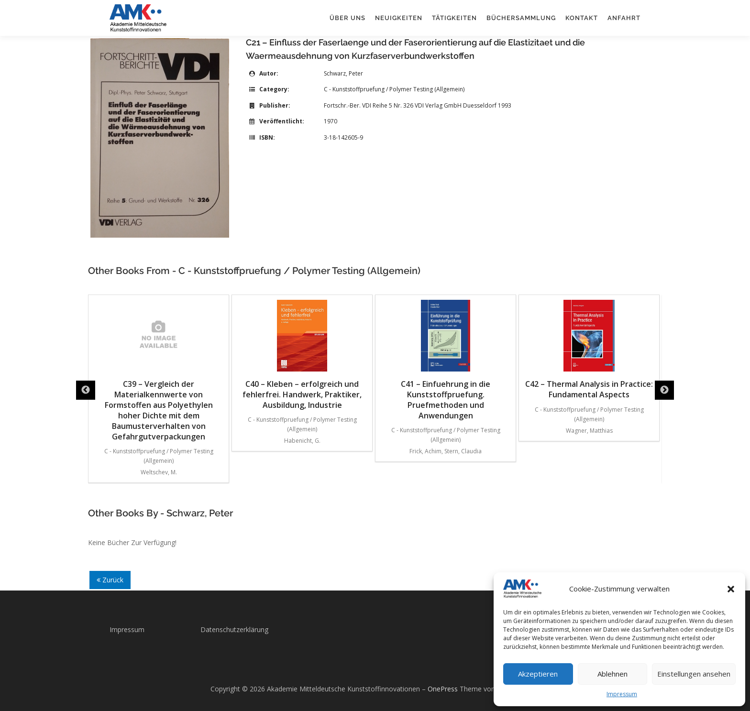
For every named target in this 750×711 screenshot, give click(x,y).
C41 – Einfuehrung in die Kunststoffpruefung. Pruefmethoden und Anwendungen (445, 360)
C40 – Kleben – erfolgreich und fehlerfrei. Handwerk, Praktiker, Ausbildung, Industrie (302, 355)
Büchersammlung (521, 18)
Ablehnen (612, 673)
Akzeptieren (538, 673)
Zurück (110, 579)
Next (664, 390)
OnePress (443, 688)
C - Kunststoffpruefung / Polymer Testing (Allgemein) (394, 89)
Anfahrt (623, 18)
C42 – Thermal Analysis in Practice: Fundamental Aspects (589, 350)
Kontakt (581, 18)
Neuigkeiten (398, 18)
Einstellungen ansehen (693, 673)
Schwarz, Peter (343, 73)
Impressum (622, 694)
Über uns (347, 18)
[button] (731, 589)
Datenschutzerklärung (234, 629)
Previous (85, 390)
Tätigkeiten (454, 18)
